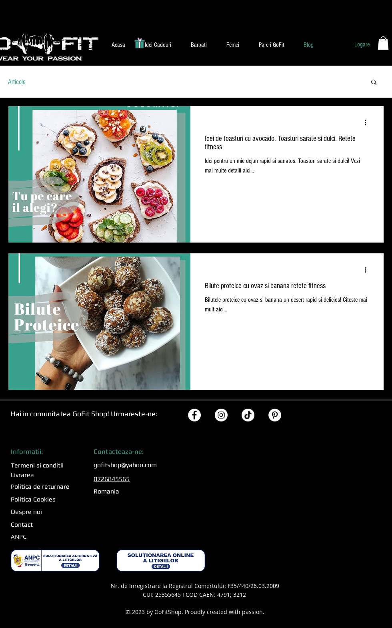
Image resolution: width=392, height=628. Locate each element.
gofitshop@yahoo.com (125, 465)
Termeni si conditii (37, 465)
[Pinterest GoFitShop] (274, 415)
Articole (17, 82)
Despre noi (26, 512)
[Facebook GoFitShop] (194, 415)
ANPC (18, 536)
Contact (22, 524)
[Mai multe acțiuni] (368, 122)
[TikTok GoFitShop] (248, 415)
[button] (158, 45)
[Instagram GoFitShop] (221, 415)
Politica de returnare (40, 486)
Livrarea (22, 475)
